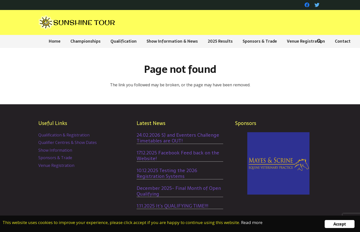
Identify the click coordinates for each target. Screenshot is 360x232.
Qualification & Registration (64, 135)
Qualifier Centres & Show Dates (67, 142)
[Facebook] (307, 5)
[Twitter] (317, 5)
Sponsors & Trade (55, 157)
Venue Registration (56, 165)
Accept (339, 224)
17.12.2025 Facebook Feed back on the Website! (178, 155)
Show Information (55, 150)
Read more (251, 222)
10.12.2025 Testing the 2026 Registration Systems (167, 173)
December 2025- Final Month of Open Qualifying (179, 191)
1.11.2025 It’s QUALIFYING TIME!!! (172, 206)
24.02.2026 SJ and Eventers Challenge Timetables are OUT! (178, 138)
